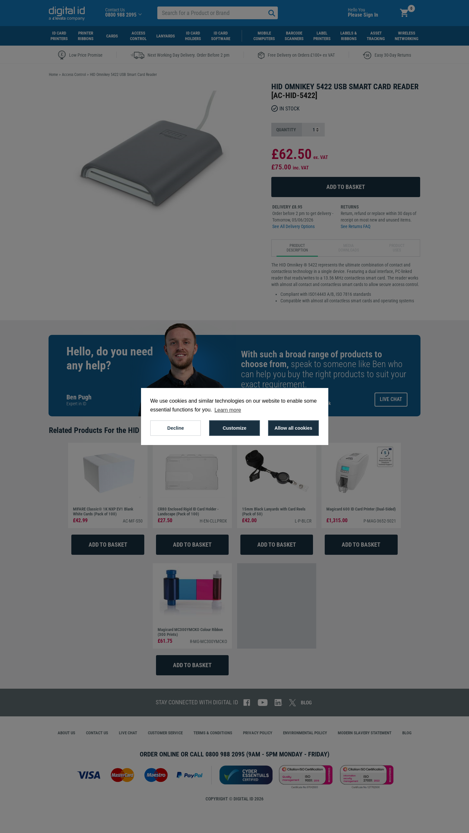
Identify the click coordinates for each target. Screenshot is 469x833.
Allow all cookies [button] (293, 428)
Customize (235, 428)
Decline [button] (175, 428)
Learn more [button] (227, 410)
